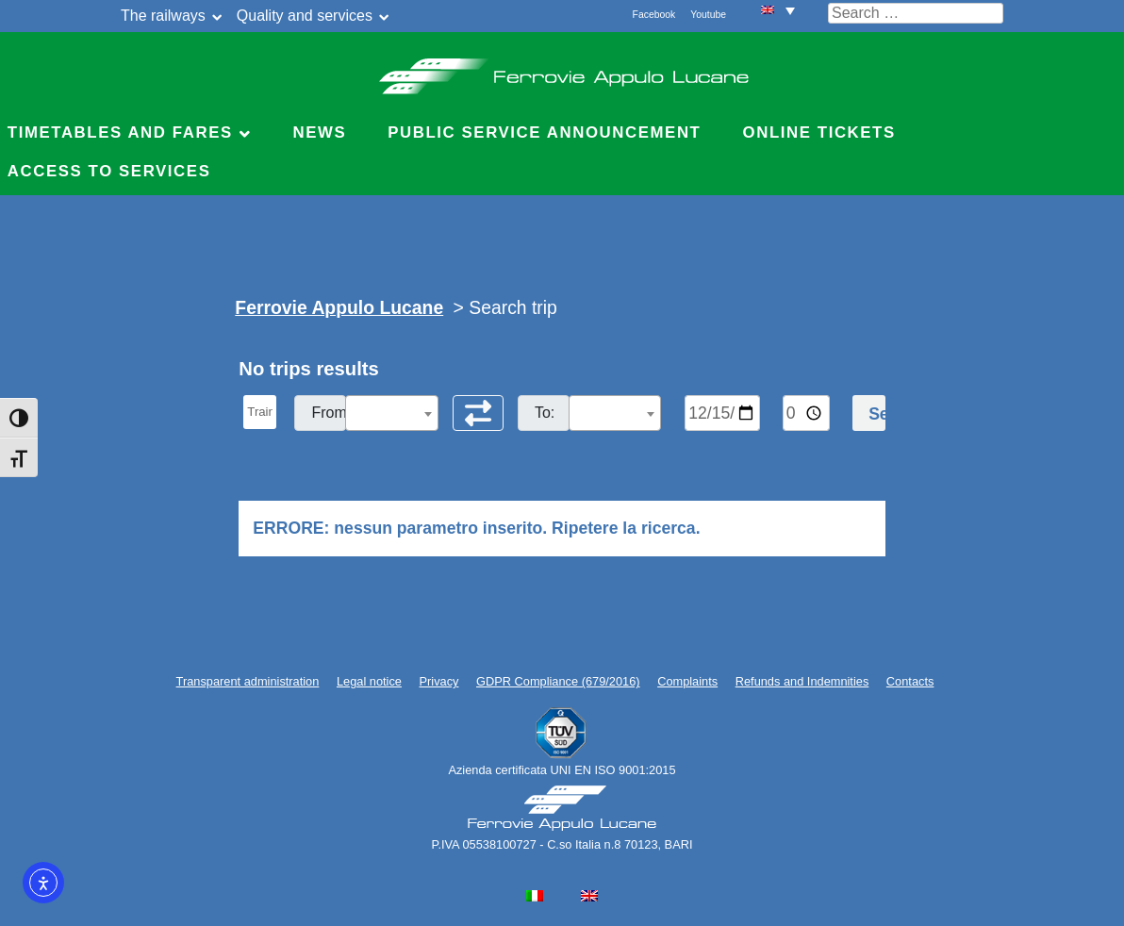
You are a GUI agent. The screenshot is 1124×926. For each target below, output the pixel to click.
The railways (163, 16)
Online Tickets (819, 132)
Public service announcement (544, 132)
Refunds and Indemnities (802, 681)
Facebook (654, 14)
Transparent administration (248, 681)
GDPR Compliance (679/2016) (558, 681)
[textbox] (391, 414)
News (319, 132)
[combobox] (391, 413)
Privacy (439, 681)
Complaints (687, 681)
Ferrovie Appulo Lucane (562, 70)
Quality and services (304, 16)
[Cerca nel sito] (915, 13)
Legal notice (369, 681)
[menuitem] (778, 10)
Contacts (910, 681)
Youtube (708, 14)
